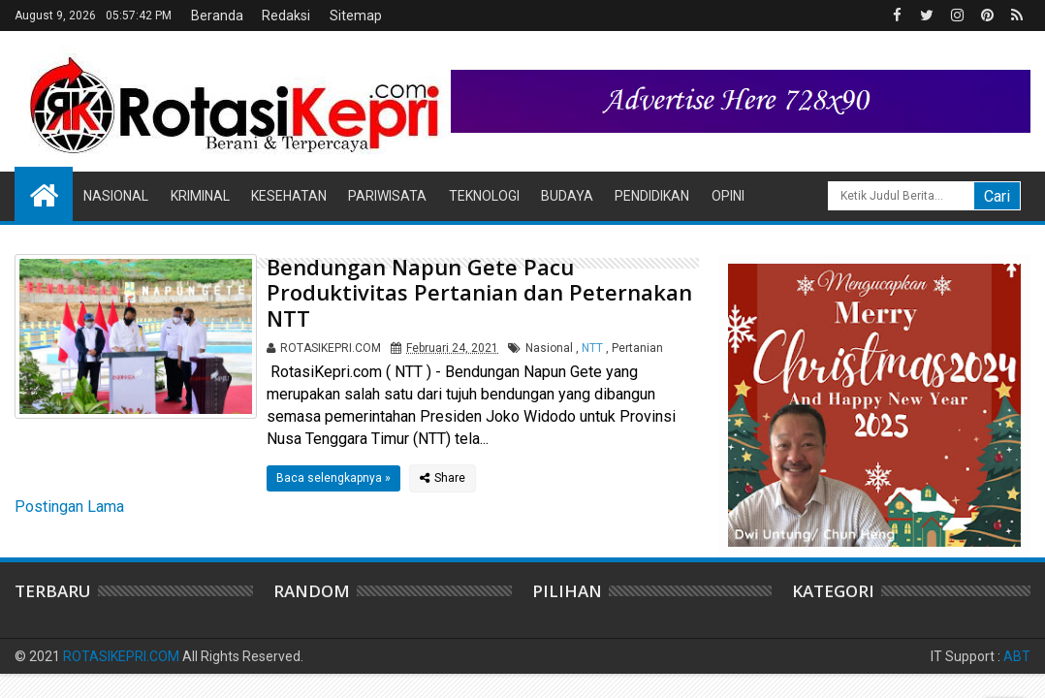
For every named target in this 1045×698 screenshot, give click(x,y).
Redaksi (286, 15)
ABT (1016, 656)
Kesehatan (289, 196)
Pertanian (637, 348)
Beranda (217, 15)
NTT (592, 348)
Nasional (115, 196)
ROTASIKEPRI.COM (121, 656)
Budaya (567, 196)
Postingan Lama (69, 506)
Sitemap (356, 15)
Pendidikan (652, 196)
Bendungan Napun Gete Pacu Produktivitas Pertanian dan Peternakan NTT (479, 292)
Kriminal (200, 196)
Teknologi (484, 196)
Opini (728, 196)
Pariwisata (387, 196)
